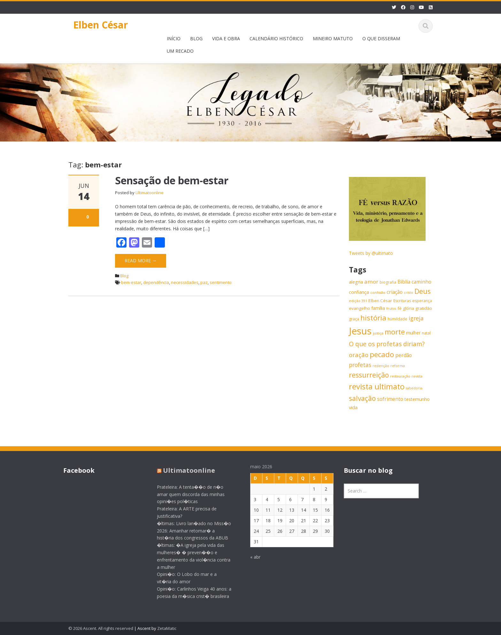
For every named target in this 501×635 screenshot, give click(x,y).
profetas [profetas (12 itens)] (360, 365)
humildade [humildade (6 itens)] (397, 319)
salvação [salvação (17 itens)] (362, 398)
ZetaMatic (166, 628)
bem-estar (131, 282)
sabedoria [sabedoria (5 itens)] (414, 388)
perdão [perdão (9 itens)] (403, 355)
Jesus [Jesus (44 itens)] (360, 331)
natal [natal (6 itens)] (426, 333)
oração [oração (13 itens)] (358, 355)
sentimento (221, 282)
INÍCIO (174, 38)
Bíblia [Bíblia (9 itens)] (403, 282)
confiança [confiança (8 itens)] (359, 292)
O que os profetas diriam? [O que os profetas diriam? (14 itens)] (387, 344)
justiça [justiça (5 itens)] (378, 333)
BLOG (196, 38)
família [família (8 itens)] (378, 308)
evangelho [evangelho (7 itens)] (359, 308)
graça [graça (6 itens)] (354, 319)
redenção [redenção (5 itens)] (381, 365)
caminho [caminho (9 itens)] (421, 282)
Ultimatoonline (149, 192)
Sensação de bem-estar (171, 180)
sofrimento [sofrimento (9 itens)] (390, 399)
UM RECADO (180, 51)
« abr (250, 557)
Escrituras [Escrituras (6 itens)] (402, 300)
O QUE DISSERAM (381, 38)
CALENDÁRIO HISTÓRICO (276, 38)
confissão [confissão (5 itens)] (377, 292)
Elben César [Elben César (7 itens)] (380, 300)
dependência (156, 282)
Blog (124, 276)
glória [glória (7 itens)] (408, 308)
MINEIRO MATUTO (333, 38)
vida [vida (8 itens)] (353, 407)
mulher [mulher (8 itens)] (413, 333)
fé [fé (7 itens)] (399, 308)
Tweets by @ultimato (371, 253)
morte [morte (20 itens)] (395, 332)
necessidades (184, 282)
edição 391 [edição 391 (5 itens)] (358, 301)
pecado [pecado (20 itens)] (382, 354)
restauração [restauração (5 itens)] (400, 376)
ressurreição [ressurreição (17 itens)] (369, 375)
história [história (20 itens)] (373, 318)
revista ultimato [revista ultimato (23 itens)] (377, 386)
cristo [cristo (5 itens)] (408, 292)
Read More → (141, 260)
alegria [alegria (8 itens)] (356, 282)
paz (204, 282)
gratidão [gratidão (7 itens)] (423, 308)
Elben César (100, 24)
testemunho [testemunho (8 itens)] (417, 399)
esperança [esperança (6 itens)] (422, 300)
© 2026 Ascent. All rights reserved (100, 628)
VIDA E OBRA (226, 38)
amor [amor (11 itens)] (371, 281)
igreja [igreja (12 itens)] (416, 318)
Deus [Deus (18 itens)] (422, 291)
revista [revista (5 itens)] (417, 376)
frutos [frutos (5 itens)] (391, 308)
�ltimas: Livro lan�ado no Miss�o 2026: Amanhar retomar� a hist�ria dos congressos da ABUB (189, 530)
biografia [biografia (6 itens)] (388, 282)
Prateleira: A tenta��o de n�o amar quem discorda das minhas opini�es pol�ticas (186, 494)
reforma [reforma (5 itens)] (397, 365)
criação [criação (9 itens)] (395, 292)
